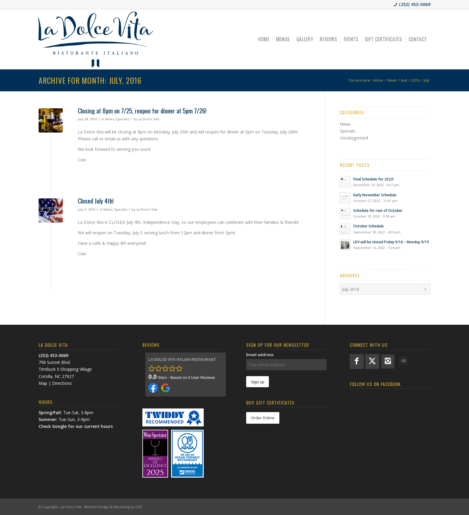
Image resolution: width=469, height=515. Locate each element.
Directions (62, 383)
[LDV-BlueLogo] (95, 39)
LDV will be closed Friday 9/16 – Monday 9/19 (391, 241)
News (109, 119)
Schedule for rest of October (378, 210)
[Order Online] (262, 418)
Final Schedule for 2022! (373, 179)
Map (43, 383)
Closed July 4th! (96, 200)
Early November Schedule (374, 194)
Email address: (260, 354)
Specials (122, 119)
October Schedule (368, 226)
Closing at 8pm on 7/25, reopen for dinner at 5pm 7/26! (142, 110)
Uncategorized (354, 138)
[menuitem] (264, 39)
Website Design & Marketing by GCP (113, 507)
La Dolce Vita (148, 119)
